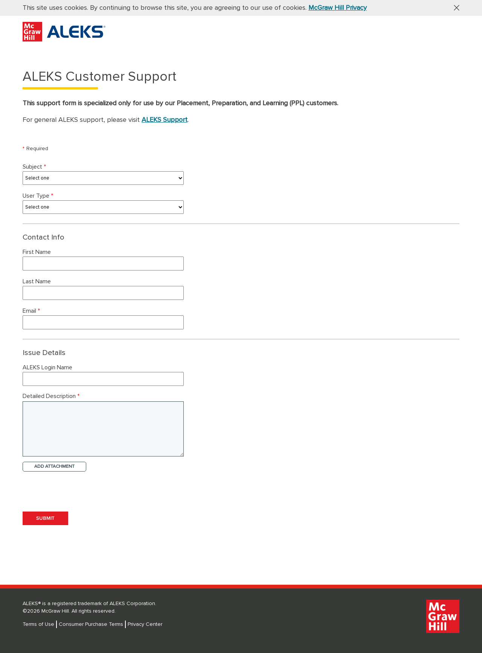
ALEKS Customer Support (99, 77)
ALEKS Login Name (48, 367)
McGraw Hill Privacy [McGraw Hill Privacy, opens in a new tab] (337, 8)
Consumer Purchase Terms (91, 624)
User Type (39, 196)
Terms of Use (38, 624)
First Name (37, 252)
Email (32, 311)
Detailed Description (51, 396)
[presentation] (80, 489)
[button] (453, 7)
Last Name (37, 281)
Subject (35, 167)
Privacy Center (145, 624)
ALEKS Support (165, 120)
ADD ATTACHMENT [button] (54, 466)
